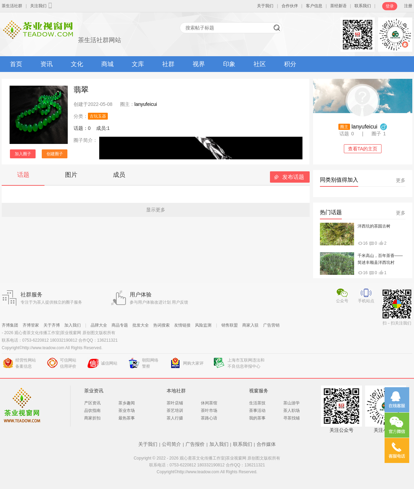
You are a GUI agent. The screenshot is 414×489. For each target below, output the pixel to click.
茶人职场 (291, 410)
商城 (107, 64)
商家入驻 (250, 325)
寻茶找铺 (291, 418)
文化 (77, 64)
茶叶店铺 (175, 403)
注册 (408, 5)
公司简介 (171, 444)
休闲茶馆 (209, 403)
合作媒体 (266, 444)
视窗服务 (258, 390)
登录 (390, 6)
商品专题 (120, 325)
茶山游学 (291, 403)
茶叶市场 (209, 410)
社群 (168, 64)
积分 (290, 64)
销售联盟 (229, 325)
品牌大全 (99, 325)
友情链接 (182, 325)
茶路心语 (209, 418)
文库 (138, 64)
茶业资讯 (93, 390)
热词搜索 (161, 325)
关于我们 (265, 5)
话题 (23, 174)
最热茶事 (126, 418)
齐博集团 (10, 325)
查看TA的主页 (363, 148)
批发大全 (140, 325)
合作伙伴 (290, 5)
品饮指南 (92, 410)
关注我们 (41, 5)
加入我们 (72, 325)
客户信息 (314, 5)
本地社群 (176, 390)
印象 (229, 64)
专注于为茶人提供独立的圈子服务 (51, 302)
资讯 (46, 64)
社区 (260, 64)
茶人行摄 (175, 418)
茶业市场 (126, 410)
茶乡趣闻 (126, 403)
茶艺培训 (175, 410)
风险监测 (203, 325)
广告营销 (271, 325)
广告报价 (195, 444)
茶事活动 (257, 410)
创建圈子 (55, 153)
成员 (119, 174)
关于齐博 (51, 325)
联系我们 (362, 5)
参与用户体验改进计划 (150, 302)
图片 (71, 174)
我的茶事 (257, 418)
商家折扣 (92, 418)
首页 (16, 64)
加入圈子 (23, 153)
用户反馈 (180, 302)
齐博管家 (31, 325)
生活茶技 (257, 403)
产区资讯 (92, 403)
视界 (199, 64)
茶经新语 (338, 5)
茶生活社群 (12, 5)
